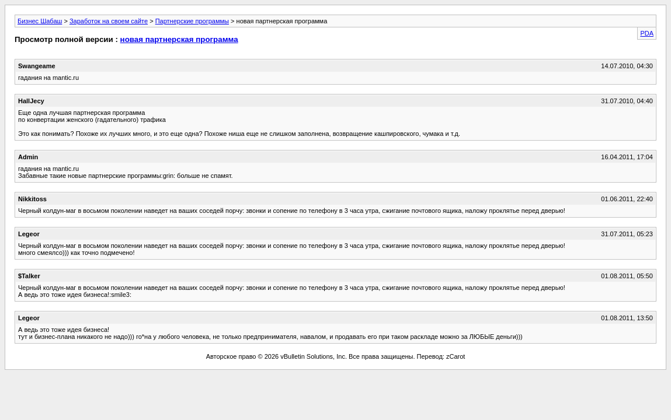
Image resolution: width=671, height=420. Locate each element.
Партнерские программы (192, 21)
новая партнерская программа (179, 39)
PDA (646, 33)
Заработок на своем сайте (108, 21)
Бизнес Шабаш (40, 21)
